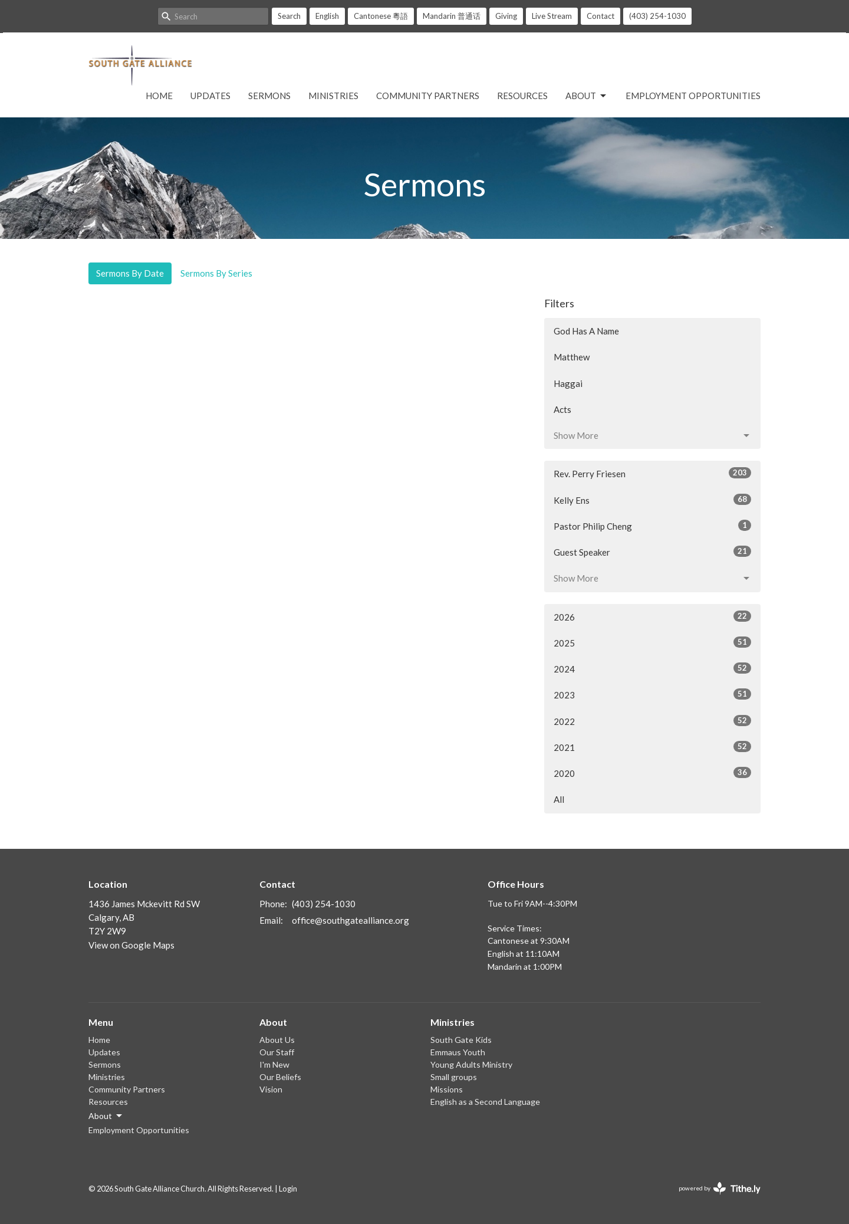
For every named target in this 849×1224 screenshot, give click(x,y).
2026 (652, 616)
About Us (277, 1040)
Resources (522, 95)
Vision (270, 1089)
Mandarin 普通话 (452, 16)
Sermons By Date (130, 273)
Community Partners (427, 95)
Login (288, 1188)
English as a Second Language (485, 1102)
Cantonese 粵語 (381, 16)
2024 (652, 668)
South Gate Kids (461, 1040)
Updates (210, 95)
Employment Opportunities (693, 95)
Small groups (453, 1077)
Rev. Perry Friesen (652, 473)
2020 (652, 773)
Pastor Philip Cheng (652, 525)
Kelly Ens (652, 500)
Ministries (333, 95)
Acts (562, 409)
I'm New (274, 1064)
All (559, 799)
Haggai (568, 383)
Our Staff (276, 1052)
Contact (600, 16)
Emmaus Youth (457, 1052)
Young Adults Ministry (471, 1064)
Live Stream (552, 16)
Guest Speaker (652, 551)
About (586, 96)
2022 (652, 721)
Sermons (269, 95)
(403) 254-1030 (657, 16)
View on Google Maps (131, 945)
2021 (652, 747)
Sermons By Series (216, 273)
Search (289, 16)
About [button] (106, 1116)
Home (159, 95)
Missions (446, 1089)
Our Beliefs (280, 1077)
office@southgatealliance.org (350, 920)
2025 (652, 642)
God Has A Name (586, 331)
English (327, 16)
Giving (506, 16)
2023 (652, 694)
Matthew (572, 357)
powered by (720, 1188)
